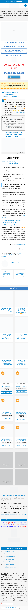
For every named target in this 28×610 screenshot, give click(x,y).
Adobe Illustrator (20, 112)
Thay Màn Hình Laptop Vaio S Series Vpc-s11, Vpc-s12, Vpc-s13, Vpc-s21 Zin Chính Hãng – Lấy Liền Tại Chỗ (6, 385)
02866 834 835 (7, 604)
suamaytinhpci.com (20, 244)
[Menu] (2, 5)
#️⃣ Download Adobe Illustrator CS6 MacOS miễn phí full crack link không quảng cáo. (15, 127)
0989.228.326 (13, 514)
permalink (3, 256)
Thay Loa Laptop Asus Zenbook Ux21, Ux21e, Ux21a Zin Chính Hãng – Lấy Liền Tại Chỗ (21, 440)
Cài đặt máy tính (14, 577)
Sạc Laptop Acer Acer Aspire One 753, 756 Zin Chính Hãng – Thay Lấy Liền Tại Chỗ (6, 440)
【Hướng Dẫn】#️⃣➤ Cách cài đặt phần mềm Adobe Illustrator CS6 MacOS (12, 120)
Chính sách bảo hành (8, 564)
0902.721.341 (22, 514)
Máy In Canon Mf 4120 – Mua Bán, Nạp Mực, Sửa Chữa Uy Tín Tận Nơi (21, 413)
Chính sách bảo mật (8, 554)
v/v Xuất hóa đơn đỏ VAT (9, 567)
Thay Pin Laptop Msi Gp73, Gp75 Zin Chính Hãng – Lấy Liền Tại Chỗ (6, 413)
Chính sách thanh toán (9, 556)
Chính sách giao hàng (8, 559)
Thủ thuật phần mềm (16, 83)
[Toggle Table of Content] (22, 117)
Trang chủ (3, 83)
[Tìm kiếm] (25, 5)
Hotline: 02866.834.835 (14, 1)
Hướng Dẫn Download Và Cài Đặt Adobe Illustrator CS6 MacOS (15, 124)
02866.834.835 (5, 514)
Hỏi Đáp (9, 83)
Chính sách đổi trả (8, 561)
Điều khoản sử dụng (8, 551)
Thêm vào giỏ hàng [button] (6, 392)
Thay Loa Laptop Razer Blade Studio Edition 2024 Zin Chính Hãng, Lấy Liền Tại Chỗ (21, 385)
